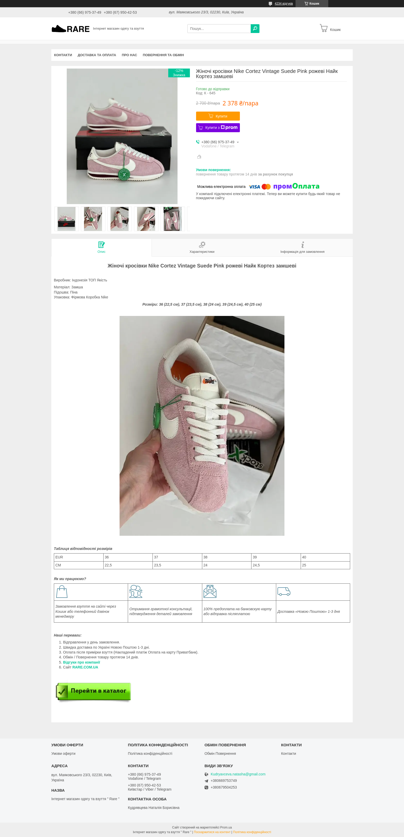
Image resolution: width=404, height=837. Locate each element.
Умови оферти (63, 753)
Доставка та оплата (97, 55)
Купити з (221, 127)
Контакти (63, 55)
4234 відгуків (284, 3)
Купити (221, 116)
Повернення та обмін (163, 55)
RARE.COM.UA (85, 667)
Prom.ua (226, 827)
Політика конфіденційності (150, 753)
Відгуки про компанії (81, 662)
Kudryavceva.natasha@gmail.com (238, 774)
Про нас (129, 55)
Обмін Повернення (220, 753)
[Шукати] (255, 28)
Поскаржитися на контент (212, 832)
